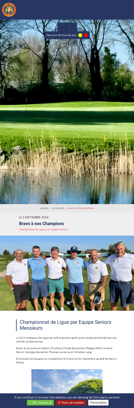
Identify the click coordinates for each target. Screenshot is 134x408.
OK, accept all (40, 402)
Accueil (44, 208)
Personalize (98, 402)
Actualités (58, 208)
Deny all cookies (71, 402)
